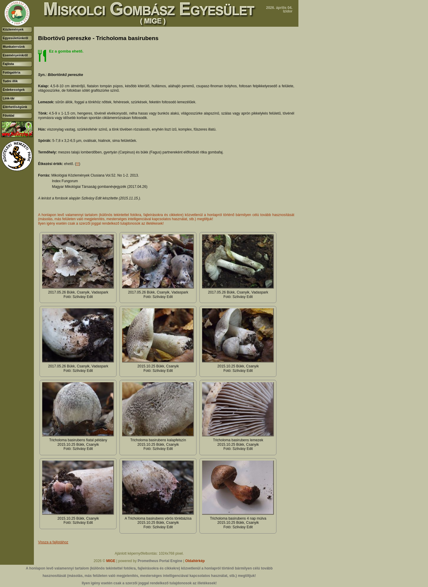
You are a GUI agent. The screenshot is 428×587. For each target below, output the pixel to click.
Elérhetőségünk (15, 107)
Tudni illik (10, 81)
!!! (77, 164)
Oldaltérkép (195, 561)
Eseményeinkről (15, 55)
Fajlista (8, 64)
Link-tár (9, 98)
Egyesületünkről (15, 38)
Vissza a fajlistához (53, 542)
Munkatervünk (14, 46)
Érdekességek (14, 89)
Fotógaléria (11, 72)
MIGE (110, 561)
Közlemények (13, 29)
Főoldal (8, 115)
